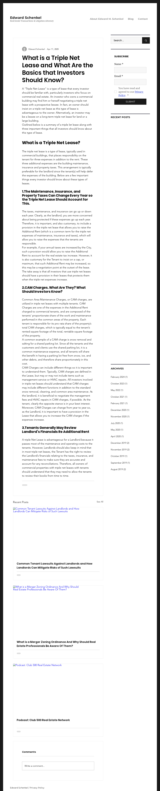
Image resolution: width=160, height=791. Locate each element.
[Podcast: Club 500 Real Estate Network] (58, 689)
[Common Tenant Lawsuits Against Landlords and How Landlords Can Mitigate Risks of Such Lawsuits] (58, 532)
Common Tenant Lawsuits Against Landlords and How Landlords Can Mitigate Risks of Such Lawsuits (54, 565)
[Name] (129, 70)
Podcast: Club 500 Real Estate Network (43, 720)
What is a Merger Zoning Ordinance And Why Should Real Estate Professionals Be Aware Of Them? (56, 644)
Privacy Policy (37, 787)
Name (118, 64)
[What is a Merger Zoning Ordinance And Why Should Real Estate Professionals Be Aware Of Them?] (58, 610)
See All (100, 501)
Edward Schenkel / (20, 787)
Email (118, 76)
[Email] (129, 82)
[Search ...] (125, 40)
